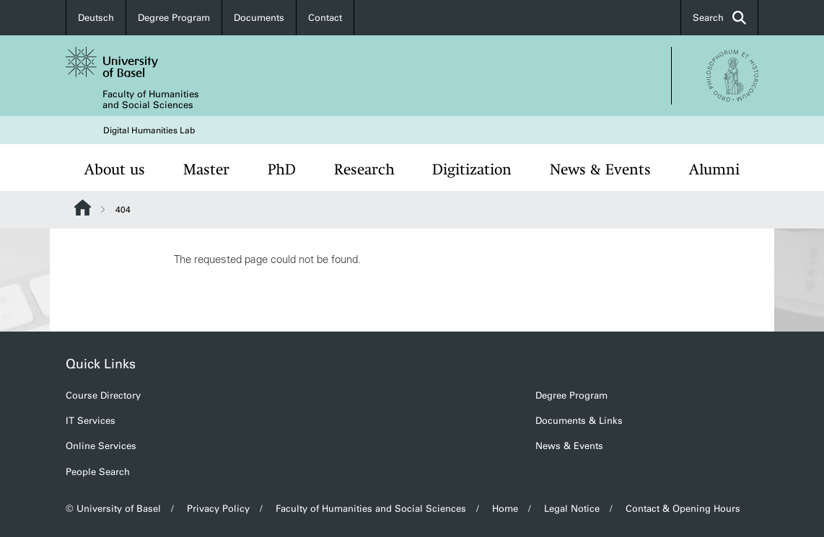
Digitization (472, 169)
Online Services (101, 445)
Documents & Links (579, 420)
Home (505, 508)
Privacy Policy (218, 508)
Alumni (714, 169)
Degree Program (174, 17)
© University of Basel (113, 508)
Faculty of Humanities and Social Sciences (150, 99)
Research (364, 169)
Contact (325, 17)
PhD (282, 169)
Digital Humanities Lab (149, 130)
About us (114, 169)
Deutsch (96, 17)
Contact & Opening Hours (683, 508)
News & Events (600, 169)
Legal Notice (572, 508)
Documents (259, 17)
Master (206, 169)
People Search (98, 471)
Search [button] (719, 18)
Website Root (82, 208)
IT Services (90, 420)
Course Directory (103, 395)
